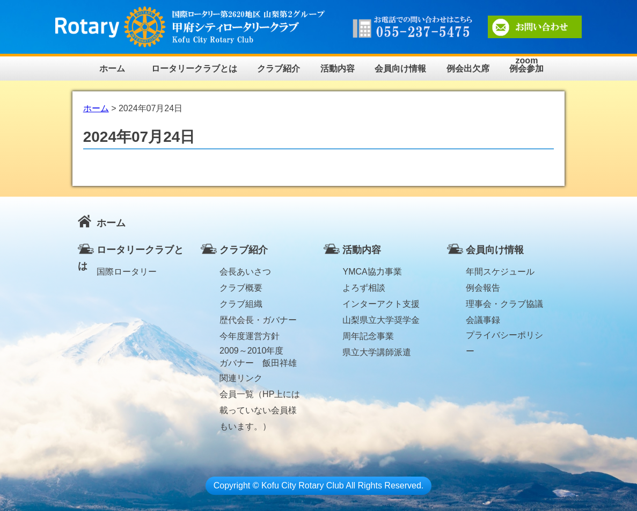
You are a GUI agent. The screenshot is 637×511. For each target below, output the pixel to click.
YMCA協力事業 (371, 271)
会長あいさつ (245, 271)
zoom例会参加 (526, 64)
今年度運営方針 (249, 336)
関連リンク (240, 378)
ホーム (112, 68)
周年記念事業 (368, 336)
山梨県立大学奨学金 (381, 320)
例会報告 (483, 287)
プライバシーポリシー (504, 336)
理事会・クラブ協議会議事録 (504, 305)
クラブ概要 (240, 287)
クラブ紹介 (278, 68)
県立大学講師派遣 (376, 352)
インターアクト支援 (381, 303)
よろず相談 (363, 287)
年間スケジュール (500, 271)
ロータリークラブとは (194, 68)
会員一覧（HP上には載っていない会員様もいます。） (259, 396)
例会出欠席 (467, 68)
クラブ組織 (240, 303)
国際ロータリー (127, 271)
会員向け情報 (400, 68)
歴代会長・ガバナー (258, 320)
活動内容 (337, 68)
